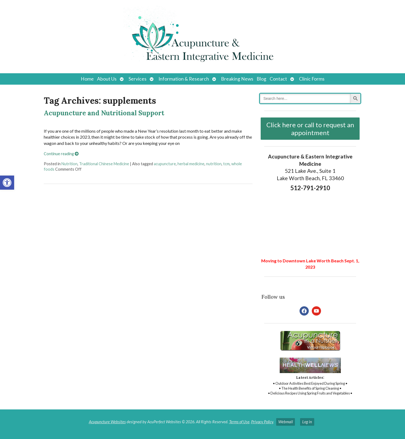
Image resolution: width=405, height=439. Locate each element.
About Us (107, 79)
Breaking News (237, 79)
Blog (261, 79)
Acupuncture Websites (107, 421)
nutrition (214, 163)
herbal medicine (190, 163)
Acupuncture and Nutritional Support (104, 113)
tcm (226, 163)
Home (87, 79)
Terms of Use (239, 421)
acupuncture (165, 163)
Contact (278, 79)
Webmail (285, 421)
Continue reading (61, 153)
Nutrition (69, 163)
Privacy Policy (262, 421)
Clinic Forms (312, 79)
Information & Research (183, 79)
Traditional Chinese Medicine (104, 163)
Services (138, 79)
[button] (7, 183)
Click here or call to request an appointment (310, 128)
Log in (307, 421)
